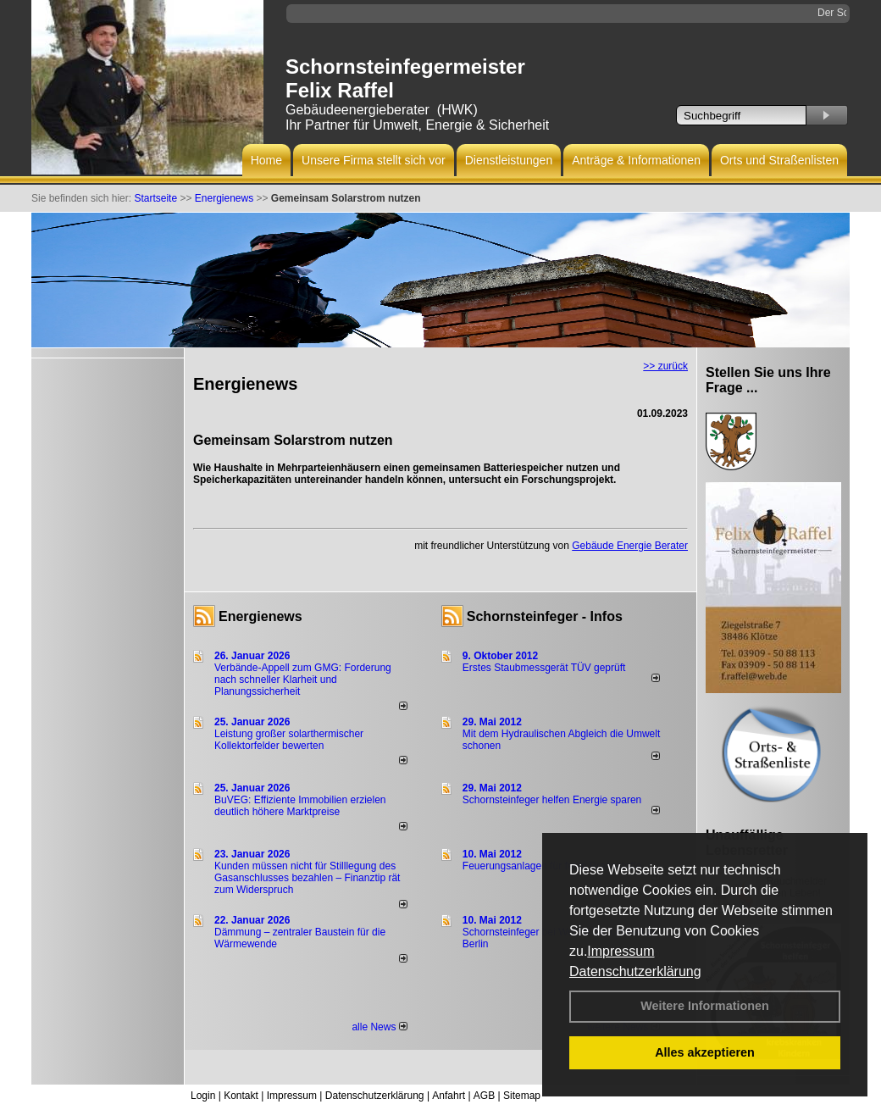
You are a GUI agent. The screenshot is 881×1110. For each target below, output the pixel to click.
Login (203, 1096)
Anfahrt (448, 1096)
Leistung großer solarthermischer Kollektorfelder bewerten (288, 740)
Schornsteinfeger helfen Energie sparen (552, 800)
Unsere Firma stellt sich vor (374, 160)
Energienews (260, 616)
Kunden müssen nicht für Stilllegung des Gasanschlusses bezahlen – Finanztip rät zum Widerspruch (307, 878)
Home (266, 160)
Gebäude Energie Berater (630, 546)
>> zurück (665, 366)
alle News (379, 1027)
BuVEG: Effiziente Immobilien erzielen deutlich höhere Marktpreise (300, 806)
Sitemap (521, 1096)
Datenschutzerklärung (635, 971)
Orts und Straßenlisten (779, 160)
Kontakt (241, 1096)
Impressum (620, 951)
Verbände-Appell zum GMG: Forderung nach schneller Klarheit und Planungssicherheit (302, 679)
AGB (484, 1096)
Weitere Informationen (704, 1006)
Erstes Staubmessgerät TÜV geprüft (544, 668)
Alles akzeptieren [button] (705, 1052)
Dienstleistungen (509, 160)
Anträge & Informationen (636, 160)
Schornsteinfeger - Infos (545, 616)
